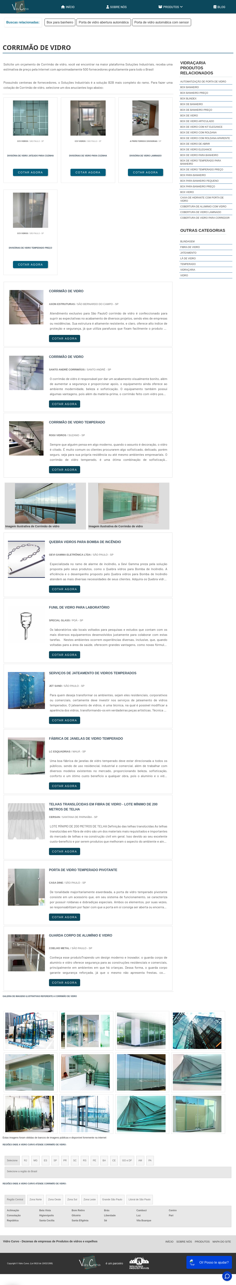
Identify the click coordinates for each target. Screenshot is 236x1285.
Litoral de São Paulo (140, 1107)
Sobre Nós (116, 6)
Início (67, 6)
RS (84, 1068)
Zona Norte (36, 1107)
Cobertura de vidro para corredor (205, 217)
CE (114, 1068)
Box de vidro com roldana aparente (205, 138)
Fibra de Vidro (190, 247)
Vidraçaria (187, 269)
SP (55, 1068)
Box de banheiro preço (196, 110)
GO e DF (127, 1068)
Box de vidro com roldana (198, 132)
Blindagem (187, 241)
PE (94, 1068)
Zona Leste (90, 1107)
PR (65, 1068)
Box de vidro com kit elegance (201, 127)
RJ (25, 1068)
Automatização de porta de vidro (203, 81)
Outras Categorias (202, 230)
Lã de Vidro (188, 258)
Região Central (15, 1107)
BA (104, 1068)
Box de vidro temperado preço (201, 169)
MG (35, 1068)
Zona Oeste (54, 1107)
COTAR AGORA (24, 172)
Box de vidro (189, 115)
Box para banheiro (60, 22)
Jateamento (188, 252)
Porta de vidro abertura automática (104, 22)
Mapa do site (222, 1149)
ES (45, 1068)
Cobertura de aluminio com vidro (203, 206)
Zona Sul (72, 1107)
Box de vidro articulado (197, 121)
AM (140, 1068)
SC (75, 1068)
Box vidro (187, 192)
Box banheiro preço (194, 93)
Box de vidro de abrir (195, 143)
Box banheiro (189, 87)
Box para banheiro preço (197, 186)
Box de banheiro (191, 104)
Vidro (184, 275)
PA (150, 1068)
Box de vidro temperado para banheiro (200, 162)
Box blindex (188, 98)
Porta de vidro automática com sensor (161, 22)
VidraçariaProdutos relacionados (196, 68)
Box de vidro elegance (196, 149)
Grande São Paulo (112, 1107)
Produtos (170, 6)
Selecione (12, 1068)
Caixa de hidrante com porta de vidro (202, 199)
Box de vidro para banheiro (199, 155)
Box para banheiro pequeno (199, 180)
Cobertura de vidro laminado (200, 212)
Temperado (188, 264)
